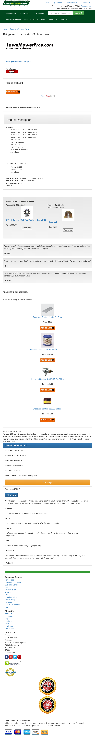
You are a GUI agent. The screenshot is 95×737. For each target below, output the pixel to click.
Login (47, 2)
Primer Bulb (52, 222)
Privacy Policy (10, 590)
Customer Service (12, 585)
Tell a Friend (11, 495)
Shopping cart (86, 6)
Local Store (9, 629)
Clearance (40, 13)
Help (6, 587)
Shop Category (26, 13)
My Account (57, 2)
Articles (8, 592)
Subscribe (53, 19)
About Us (8, 614)
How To (8, 595)
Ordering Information (13, 582)
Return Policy (10, 600)
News (7, 624)
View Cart (64, 19)
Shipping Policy (11, 597)
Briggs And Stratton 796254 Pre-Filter (47, 317)
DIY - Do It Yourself (12, 605)
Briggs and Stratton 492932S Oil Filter (47, 409)
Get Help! (47, 482)
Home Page (9, 580)
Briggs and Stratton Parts (19, 29)
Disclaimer (9, 626)
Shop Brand (11, 13)
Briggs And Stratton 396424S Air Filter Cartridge (47, 349)
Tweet (42, 96)
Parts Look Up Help (13, 19)
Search (79, 13)
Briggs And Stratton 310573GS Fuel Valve (47, 379)
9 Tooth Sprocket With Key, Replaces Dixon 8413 (26, 220)
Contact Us (86, 2)
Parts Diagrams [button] (30, 19)
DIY (43, 19)
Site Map (8, 602)
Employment (9, 621)
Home (5, 29)
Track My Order (72, 2)
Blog (6, 607)
